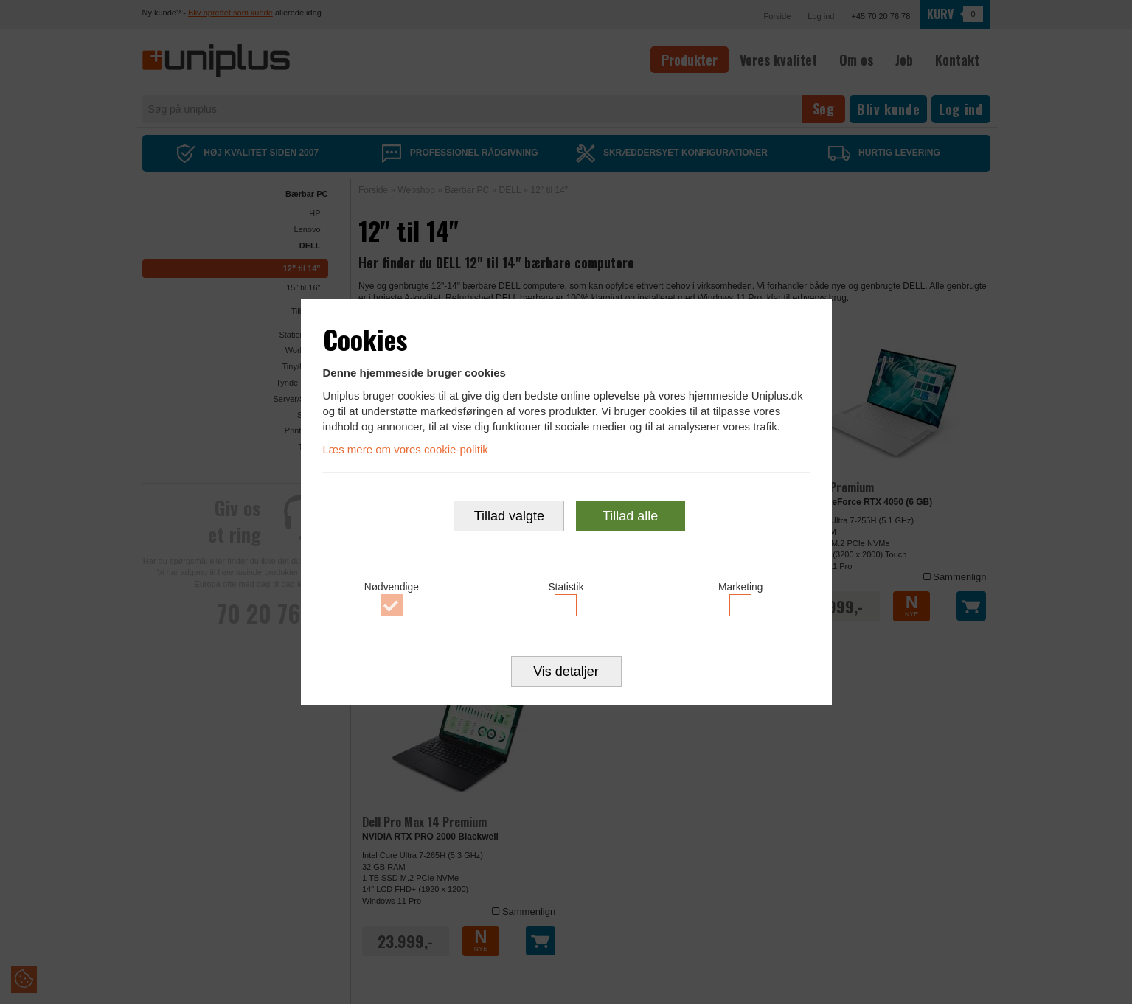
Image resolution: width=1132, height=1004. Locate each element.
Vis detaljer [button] (566, 673)
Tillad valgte (509, 516)
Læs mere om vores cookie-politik (405, 448)
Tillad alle (630, 516)
